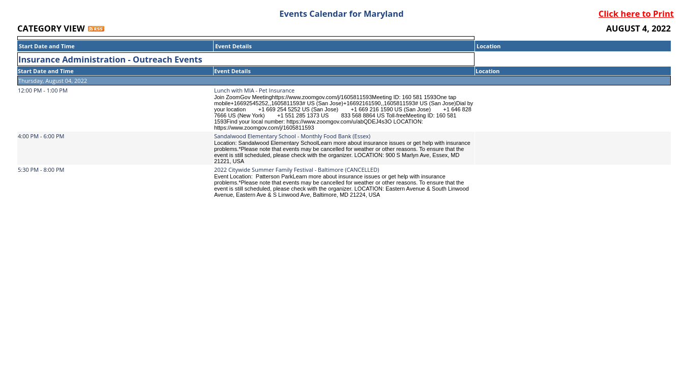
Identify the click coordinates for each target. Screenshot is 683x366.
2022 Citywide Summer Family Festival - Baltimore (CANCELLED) (296, 169)
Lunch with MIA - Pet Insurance (254, 90)
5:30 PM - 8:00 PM (41, 169)
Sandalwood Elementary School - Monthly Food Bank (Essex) (292, 136)
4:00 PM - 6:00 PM (41, 136)
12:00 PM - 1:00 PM (43, 90)
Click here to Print (636, 13)
